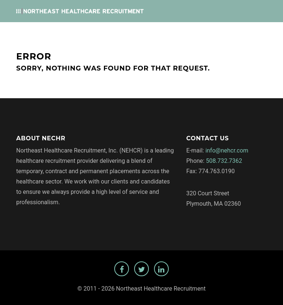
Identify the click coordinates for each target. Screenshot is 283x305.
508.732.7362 (224, 160)
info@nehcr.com (226, 150)
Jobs (120, 34)
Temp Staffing (243, 34)
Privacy (206, 34)
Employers (149, 34)
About (179, 34)
